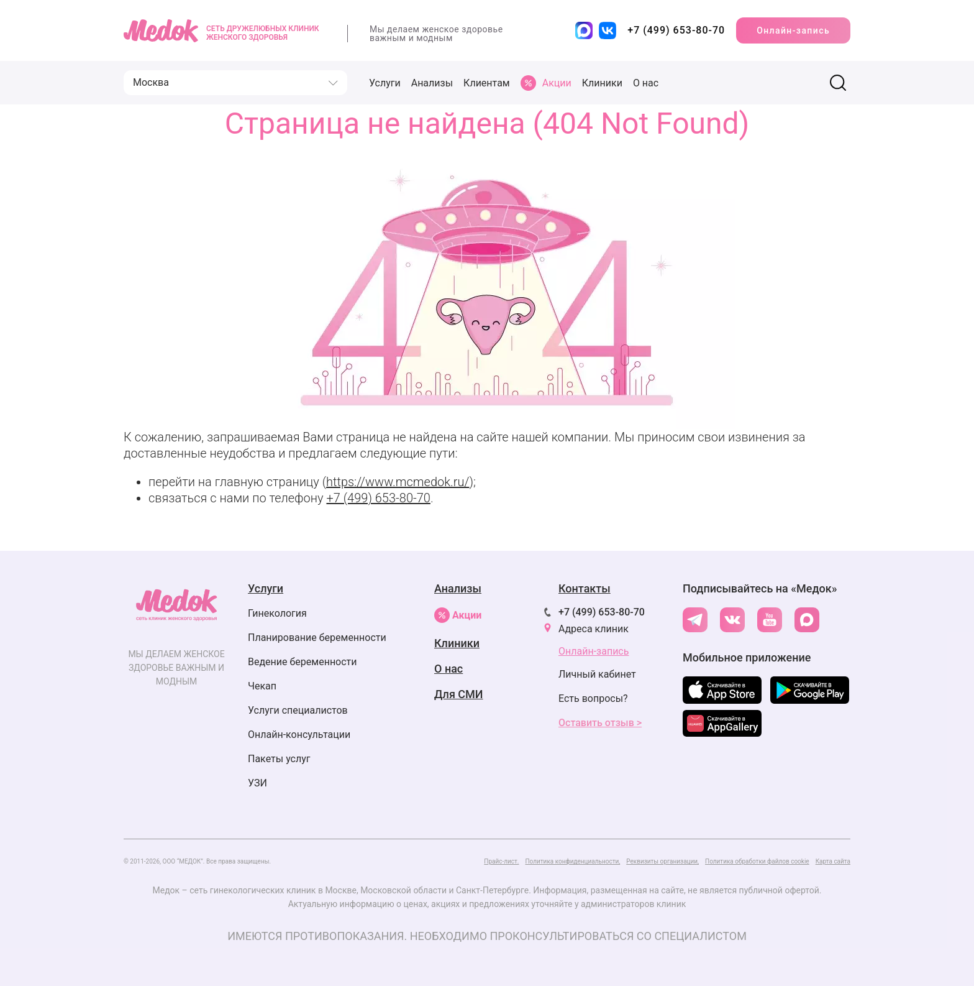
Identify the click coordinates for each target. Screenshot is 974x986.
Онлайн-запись (793, 30)
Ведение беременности (302, 662)
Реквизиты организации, (662, 861)
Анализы (432, 83)
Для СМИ (458, 694)
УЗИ (257, 783)
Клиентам (486, 83)
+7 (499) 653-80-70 (378, 498)
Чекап (262, 686)
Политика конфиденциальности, (572, 861)
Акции (457, 615)
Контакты (584, 588)
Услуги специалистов (298, 710)
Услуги (385, 83)
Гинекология (277, 613)
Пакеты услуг (279, 759)
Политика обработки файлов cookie (757, 861)
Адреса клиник (593, 629)
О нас (645, 83)
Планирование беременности (317, 637)
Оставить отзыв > (600, 723)
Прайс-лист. (501, 861)
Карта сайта (833, 861)
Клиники (602, 83)
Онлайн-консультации (299, 734)
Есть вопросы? (593, 698)
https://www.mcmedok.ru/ (397, 481)
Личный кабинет (597, 674)
